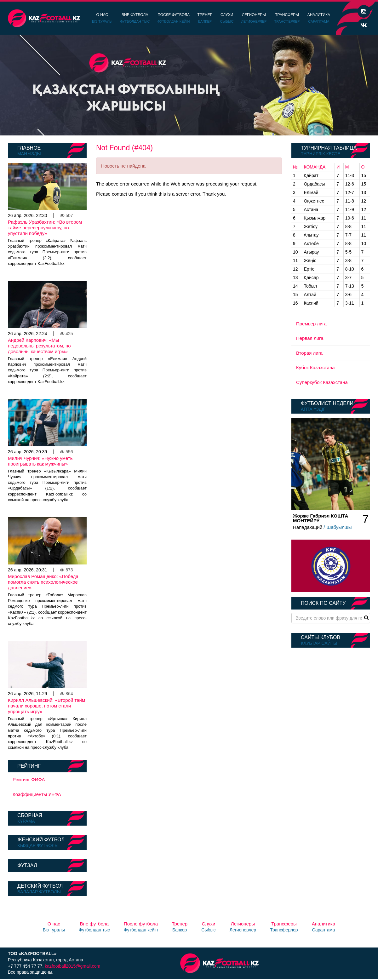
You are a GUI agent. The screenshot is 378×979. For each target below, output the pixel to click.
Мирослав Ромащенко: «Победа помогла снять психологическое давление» (43, 582)
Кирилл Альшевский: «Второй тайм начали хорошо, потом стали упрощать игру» (46, 705)
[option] (189, 85)
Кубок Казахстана (315, 367)
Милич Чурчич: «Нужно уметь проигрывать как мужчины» (40, 461)
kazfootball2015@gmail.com (72, 966)
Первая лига (310, 338)
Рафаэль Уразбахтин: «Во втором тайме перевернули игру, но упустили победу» (45, 227)
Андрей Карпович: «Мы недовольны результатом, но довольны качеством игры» (39, 345)
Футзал (27, 865)
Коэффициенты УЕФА (37, 794)
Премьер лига (311, 323)
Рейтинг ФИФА (29, 779)
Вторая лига (309, 353)
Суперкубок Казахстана (322, 382)
